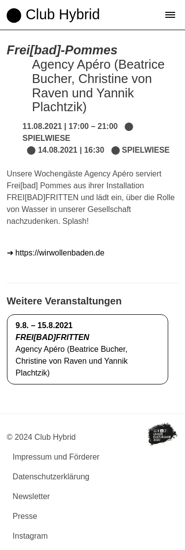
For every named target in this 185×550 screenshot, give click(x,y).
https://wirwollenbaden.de (59, 253)
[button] (170, 15)
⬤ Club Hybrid (53, 14)
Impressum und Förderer (56, 457)
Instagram (30, 536)
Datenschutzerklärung (51, 476)
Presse (25, 516)
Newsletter (31, 496)
